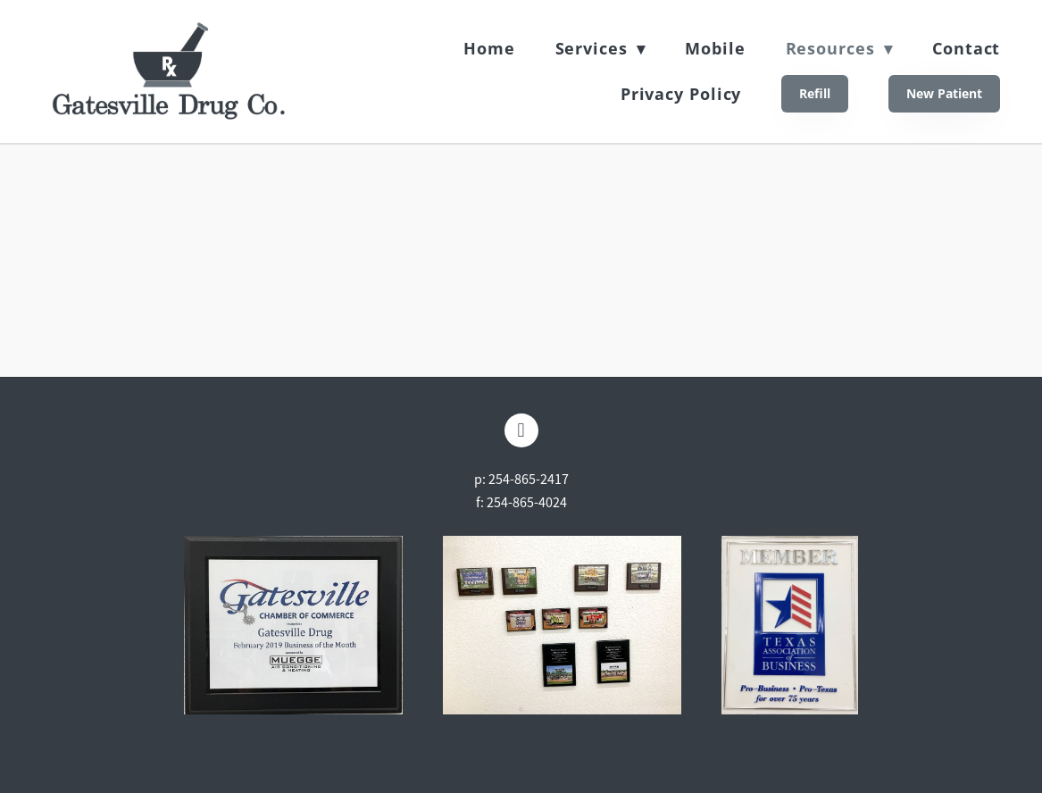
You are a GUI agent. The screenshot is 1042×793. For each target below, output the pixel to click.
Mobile (715, 48)
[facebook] (521, 430)
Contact (966, 48)
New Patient (944, 93)
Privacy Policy (681, 93)
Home (489, 48)
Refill (814, 93)
